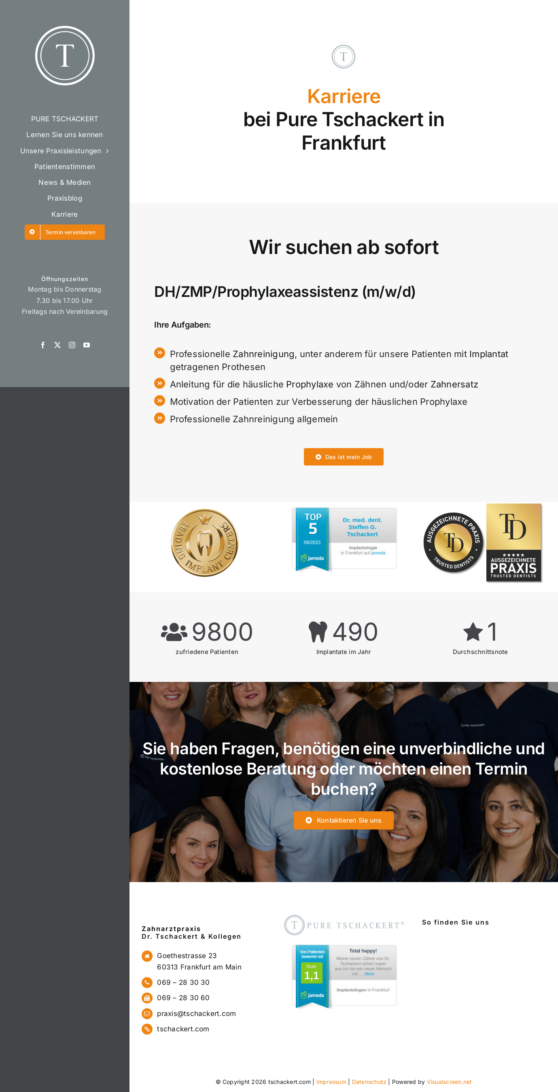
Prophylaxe (309, 384)
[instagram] (72, 345)
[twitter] (57, 345)
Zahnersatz (454, 384)
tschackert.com (183, 1029)
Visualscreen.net (449, 1081)
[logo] (65, 29)
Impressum (331, 1081)
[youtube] (86, 345)
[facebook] (43, 345)
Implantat (488, 354)
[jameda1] (343, 942)
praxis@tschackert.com (196, 1013)
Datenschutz (369, 1081)
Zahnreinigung (264, 354)
